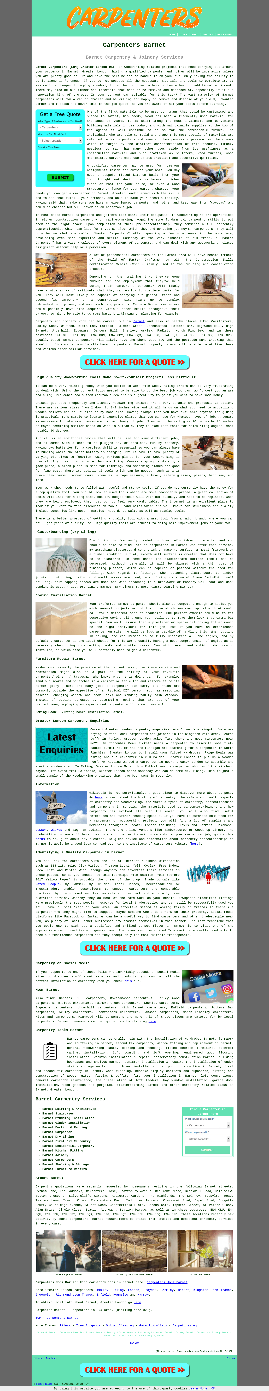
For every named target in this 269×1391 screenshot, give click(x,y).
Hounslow (120, 1294)
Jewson (41, 830)
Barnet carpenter (132, 604)
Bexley (102, 1290)
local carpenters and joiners (144, 734)
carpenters (45, 99)
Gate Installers (153, 1325)
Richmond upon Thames (74, 1294)
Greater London (63, 1089)
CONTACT (208, 34)
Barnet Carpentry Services (70, 1099)
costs (190, 104)
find (50, 998)
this (128, 981)
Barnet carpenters (83, 1038)
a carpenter (79, 193)
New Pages (51, 1358)
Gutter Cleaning (120, 1325)
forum (40, 839)
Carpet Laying (185, 1325)
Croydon (149, 1290)
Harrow (143, 1294)
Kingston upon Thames (212, 1290)
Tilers (65, 1325)
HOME (172, 34)
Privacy (231, 1358)
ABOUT (195, 34)
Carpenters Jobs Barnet (167, 1282)
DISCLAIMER (224, 34)
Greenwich (44, 1294)
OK (213, 1388)
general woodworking (85, 1048)
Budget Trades (44, 1384)
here (98, 797)
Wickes (56, 830)
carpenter (119, 165)
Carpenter (44, 1310)
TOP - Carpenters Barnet (57, 1318)
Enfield (103, 1294)
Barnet (139, 321)
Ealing (118, 1290)
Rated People (48, 884)
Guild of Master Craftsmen (134, 259)
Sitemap (38, 1358)
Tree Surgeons (88, 1325)
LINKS (183, 34)
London (133, 1290)
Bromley (167, 1290)
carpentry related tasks (204, 1085)
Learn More (198, 1388)
